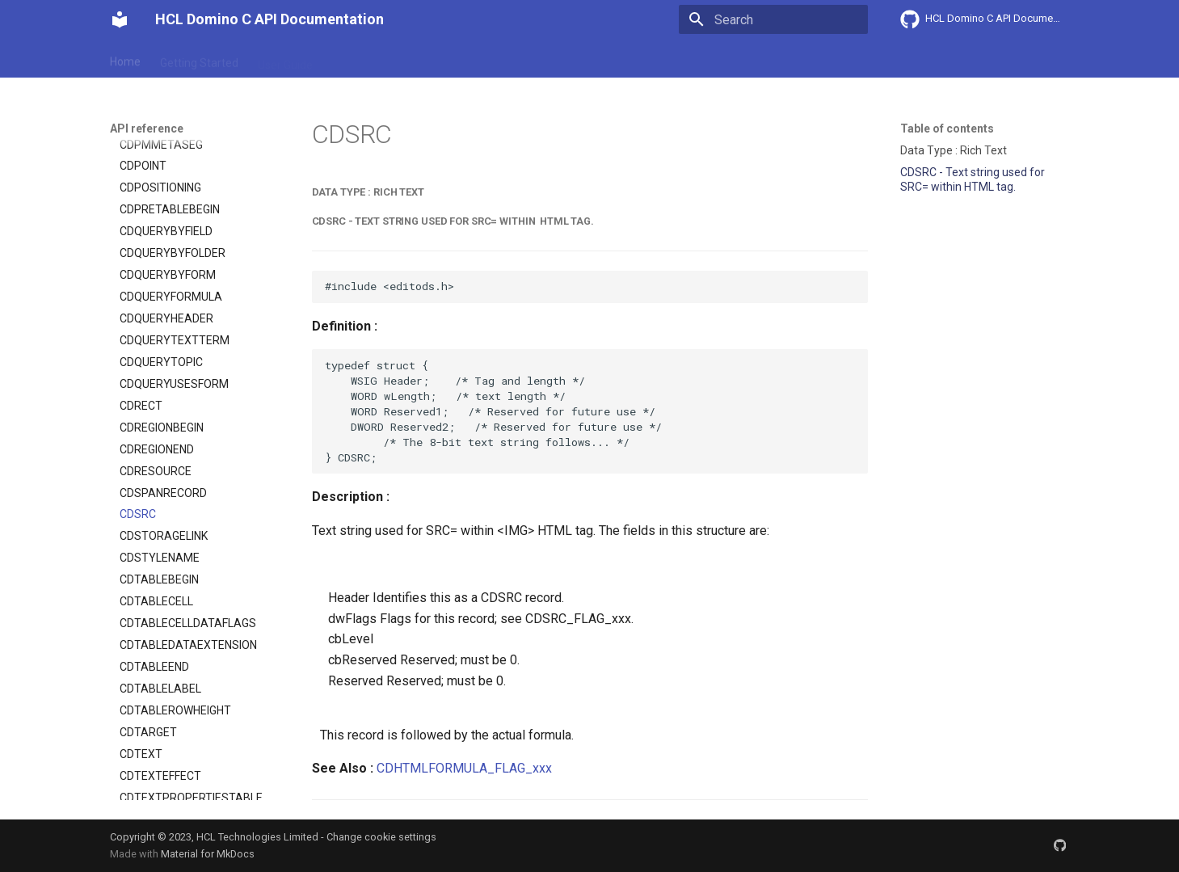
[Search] (773, 19)
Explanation (362, 59)
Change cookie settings (381, 837)
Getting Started (199, 59)
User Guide (285, 59)
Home (125, 59)
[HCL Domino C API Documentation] (119, 19)
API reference (446, 59)
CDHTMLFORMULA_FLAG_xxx (464, 768)
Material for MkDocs (208, 854)
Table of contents (947, 128)
